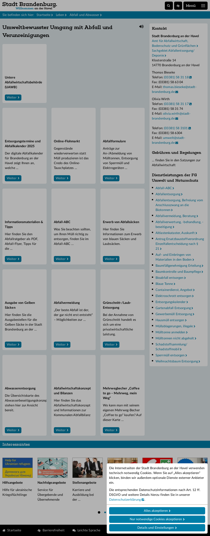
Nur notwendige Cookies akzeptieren (156, 519)
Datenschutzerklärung (125, 499)
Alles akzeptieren (156, 510)
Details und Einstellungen (155, 527)
